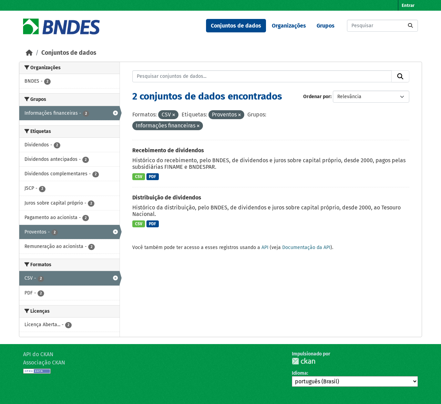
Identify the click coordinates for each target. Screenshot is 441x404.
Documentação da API (306, 247)
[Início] (29, 52)
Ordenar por (316, 97)
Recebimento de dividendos (168, 150)
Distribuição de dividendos (166, 197)
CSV (138, 176)
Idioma (299, 373)
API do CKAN (38, 354)
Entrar (408, 5)
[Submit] (410, 26)
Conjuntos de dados (236, 25)
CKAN (303, 361)
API (264, 247)
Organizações (289, 25)
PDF (152, 176)
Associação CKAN (44, 362)
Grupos (326, 25)
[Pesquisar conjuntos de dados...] (382, 26)
